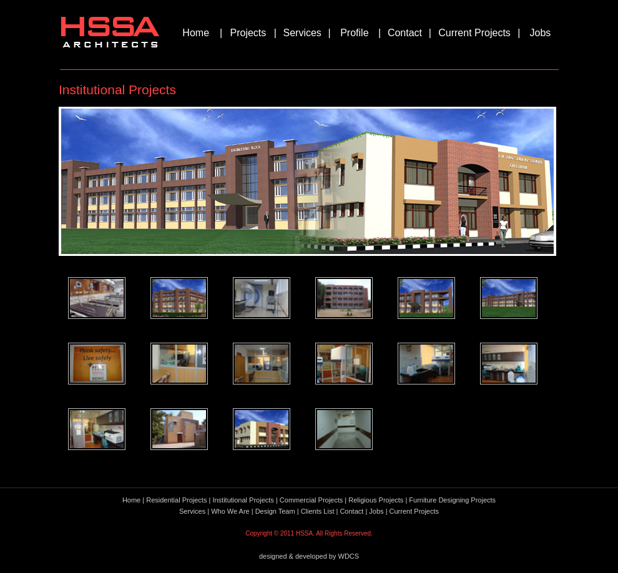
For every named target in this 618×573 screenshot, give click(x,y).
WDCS (349, 556)
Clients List (318, 511)
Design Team (275, 511)
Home (195, 32)
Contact (405, 32)
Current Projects (474, 32)
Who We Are (230, 511)
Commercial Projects (311, 500)
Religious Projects (375, 500)
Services (302, 32)
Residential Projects (176, 500)
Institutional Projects (242, 500)
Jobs (540, 32)
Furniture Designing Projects (452, 500)
